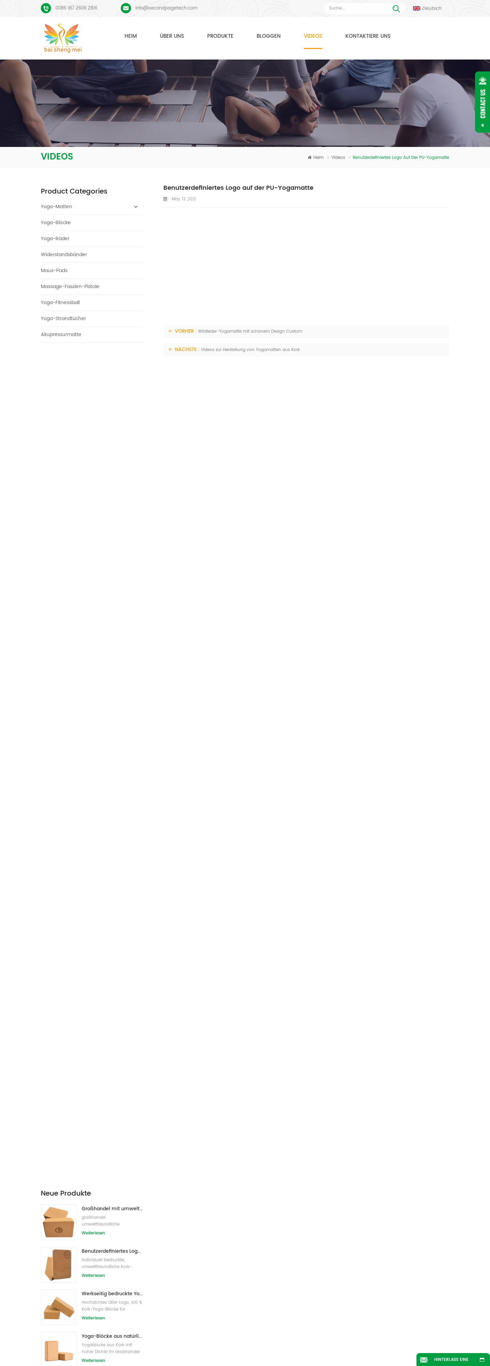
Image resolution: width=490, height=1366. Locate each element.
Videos (313, 36)
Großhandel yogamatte (207, 1280)
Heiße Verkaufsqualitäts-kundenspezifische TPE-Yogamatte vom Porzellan (112, 673)
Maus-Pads (54, 270)
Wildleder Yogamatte (204, 1170)
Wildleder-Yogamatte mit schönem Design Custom (250, 331)
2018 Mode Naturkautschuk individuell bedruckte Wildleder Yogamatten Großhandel (112, 545)
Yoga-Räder (55, 239)
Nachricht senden (158, 1097)
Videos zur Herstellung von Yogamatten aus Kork (250, 350)
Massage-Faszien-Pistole (70, 286)
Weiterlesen (93, 399)
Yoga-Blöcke (56, 223)
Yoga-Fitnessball (60, 302)
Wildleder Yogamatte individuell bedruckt (98, 1177)
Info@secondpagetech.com (166, 8)
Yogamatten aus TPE (204, 1157)
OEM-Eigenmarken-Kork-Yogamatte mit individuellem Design (112, 800)
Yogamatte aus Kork (204, 1182)
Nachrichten (332, 1340)
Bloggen (269, 36)
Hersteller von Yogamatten (210, 1215)
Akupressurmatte (61, 334)
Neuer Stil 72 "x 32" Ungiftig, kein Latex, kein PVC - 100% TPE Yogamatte (112, 588)
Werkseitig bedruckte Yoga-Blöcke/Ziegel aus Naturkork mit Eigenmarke (112, 460)
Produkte (220, 36)
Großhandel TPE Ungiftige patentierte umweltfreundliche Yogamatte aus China (112, 630)
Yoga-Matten (56, 207)
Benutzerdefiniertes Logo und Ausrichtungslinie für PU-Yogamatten (106, 1198)
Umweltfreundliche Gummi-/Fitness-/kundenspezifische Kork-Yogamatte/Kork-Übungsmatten (112, 843)
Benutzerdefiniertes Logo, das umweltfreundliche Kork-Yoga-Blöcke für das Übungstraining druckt (112, 417)
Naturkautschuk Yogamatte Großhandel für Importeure (314, 1170)
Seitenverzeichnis (225, 1350)
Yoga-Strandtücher (63, 318)
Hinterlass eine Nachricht (451, 1361)
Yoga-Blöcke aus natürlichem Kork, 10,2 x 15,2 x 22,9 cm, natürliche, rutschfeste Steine (112, 502)
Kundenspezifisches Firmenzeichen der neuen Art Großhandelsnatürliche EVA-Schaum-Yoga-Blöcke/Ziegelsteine (112, 758)
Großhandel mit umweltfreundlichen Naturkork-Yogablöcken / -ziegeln (112, 375)
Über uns (172, 36)
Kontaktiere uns (368, 36)
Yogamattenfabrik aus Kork (211, 1227)
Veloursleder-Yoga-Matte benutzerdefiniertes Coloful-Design (106, 1155)
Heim (131, 36)
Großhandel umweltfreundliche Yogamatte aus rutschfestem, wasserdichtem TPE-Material (112, 715)
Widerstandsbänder (64, 255)
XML (284, 1350)
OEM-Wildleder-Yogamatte (210, 1292)
